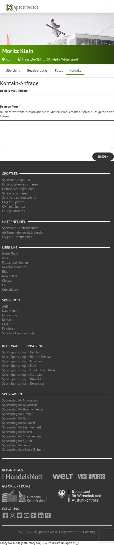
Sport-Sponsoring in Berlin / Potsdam (27, 357)
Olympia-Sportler (13, 206)
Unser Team (10, 254)
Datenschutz (10, 311)
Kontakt (75, 70)
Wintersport (69, 59)
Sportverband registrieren (19, 197)
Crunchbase (10, 289)
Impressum (9, 315)
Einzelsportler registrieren (20, 184)
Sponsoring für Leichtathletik (22, 427)
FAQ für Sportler (13, 202)
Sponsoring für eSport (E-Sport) (23, 449)
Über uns (10, 247)
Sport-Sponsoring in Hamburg (22, 352)
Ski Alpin (53, 59)
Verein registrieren (15, 193)
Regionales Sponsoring (22, 346)
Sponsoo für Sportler (16, 180)
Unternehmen (14, 221)
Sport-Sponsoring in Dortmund (23, 383)
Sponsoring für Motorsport (20, 400)
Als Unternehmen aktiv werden (23, 232)
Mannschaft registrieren (18, 189)
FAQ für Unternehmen (17, 237)
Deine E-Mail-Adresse (14, 91)
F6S (4, 285)
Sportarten (12, 394)
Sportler (10, 173)
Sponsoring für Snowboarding (22, 436)
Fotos (59, 70)
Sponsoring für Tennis (17, 445)
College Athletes (13, 211)
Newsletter (9, 276)
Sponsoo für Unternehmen (20, 228)
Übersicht (13, 70)
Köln (9, 59)
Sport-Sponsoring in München (22, 361)
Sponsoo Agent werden (18, 333)
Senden (103, 156)
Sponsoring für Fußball (17, 414)
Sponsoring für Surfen (17, 441)
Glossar (7, 280)
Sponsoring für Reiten (17, 432)
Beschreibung (37, 70)
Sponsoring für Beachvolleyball (23, 409)
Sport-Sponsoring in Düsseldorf (23, 379)
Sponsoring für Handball (18, 423)
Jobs (5, 258)
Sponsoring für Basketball (19, 405)
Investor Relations (14, 267)
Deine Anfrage (9, 106)
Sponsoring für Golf (15, 418)
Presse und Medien (15, 263)
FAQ (5, 324)
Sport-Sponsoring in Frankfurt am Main (28, 370)
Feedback (8, 329)
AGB (5, 306)
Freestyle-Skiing (33, 59)
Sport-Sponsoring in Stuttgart (22, 375)
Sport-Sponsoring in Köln (19, 366)
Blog (5, 272)
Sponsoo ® (11, 300)
